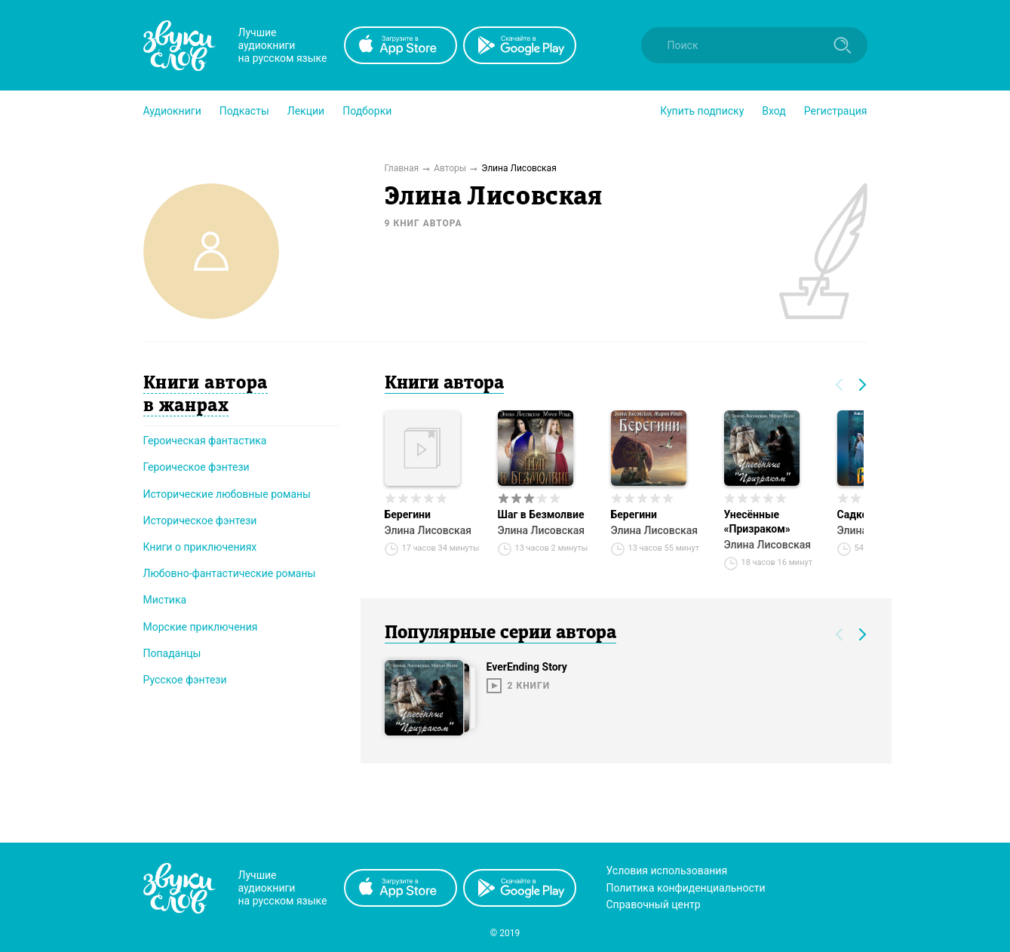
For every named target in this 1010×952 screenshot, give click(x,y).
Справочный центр (653, 904)
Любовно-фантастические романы (229, 573)
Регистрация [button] (835, 111)
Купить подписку (702, 111)
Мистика (165, 600)
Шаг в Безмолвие (541, 514)
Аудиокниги (172, 111)
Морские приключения (200, 627)
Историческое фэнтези (200, 520)
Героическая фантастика (205, 441)
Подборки (366, 111)
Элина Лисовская (428, 530)
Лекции (305, 111)
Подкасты (244, 111)
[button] (172, 111)
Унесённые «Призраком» (757, 521)
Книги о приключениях (200, 547)
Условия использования (667, 870)
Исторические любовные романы (227, 494)
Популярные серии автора (500, 634)
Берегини (408, 514)
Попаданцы (172, 653)
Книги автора (444, 384)
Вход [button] (773, 111)
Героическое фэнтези (196, 467)
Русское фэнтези (185, 680)
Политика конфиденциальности (686, 888)
